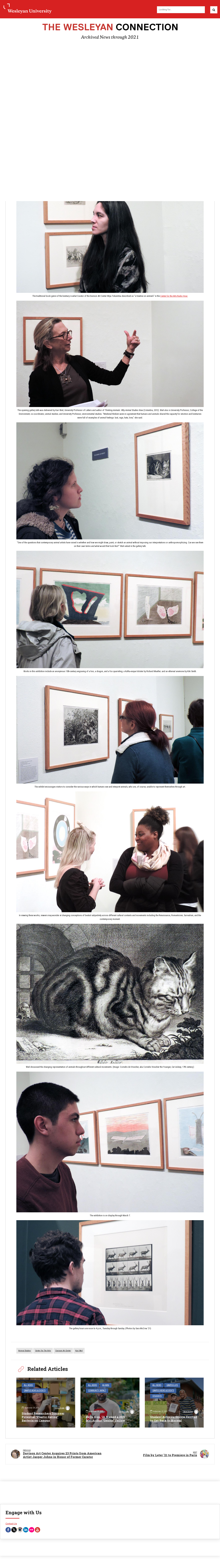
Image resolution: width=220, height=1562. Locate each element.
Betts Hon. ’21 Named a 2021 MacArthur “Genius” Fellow (106, 1419)
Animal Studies (24, 1351)
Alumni (104, 1385)
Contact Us (11, 1524)
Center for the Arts (43, 1351)
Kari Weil (79, 1351)
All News (28, 1385)
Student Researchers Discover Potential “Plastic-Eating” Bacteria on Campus (43, 1417)
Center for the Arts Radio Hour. (174, 296)
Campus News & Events (47, 1385)
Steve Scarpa (190, 1412)
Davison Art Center (63, 1351)
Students (182, 1390)
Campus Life (170, 1385)
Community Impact (96, 1390)
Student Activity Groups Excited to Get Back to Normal (174, 1419)
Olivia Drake (62, 1408)
